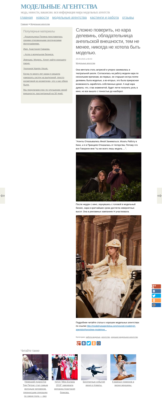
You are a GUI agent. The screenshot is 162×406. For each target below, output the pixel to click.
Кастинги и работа (104, 17)
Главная (26, 17)
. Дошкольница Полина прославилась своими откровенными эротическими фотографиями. (43, 40)
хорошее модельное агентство (124, 337)
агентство (105, 337)
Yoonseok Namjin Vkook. (35, 68)
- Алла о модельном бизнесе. (38, 54)
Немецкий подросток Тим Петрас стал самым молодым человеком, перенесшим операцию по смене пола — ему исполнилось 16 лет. (35, 389)
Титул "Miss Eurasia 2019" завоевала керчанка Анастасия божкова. (65, 385)
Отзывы (128, 17)
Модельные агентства (59, 6)
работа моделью (93, 337)
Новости (42, 17)
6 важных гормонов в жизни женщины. (123, 382)
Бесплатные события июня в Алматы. (94, 382)
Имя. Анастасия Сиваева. (36, 49)
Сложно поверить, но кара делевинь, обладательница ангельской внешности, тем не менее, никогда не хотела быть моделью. (108, 41)
